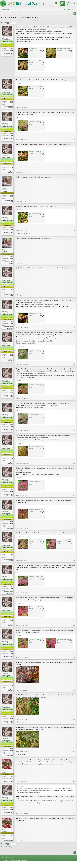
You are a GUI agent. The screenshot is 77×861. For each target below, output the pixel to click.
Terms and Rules (72, 859)
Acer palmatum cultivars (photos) (16, 20)
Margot (4, 188)
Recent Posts (5, 9)
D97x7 (20, 754)
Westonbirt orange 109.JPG (36, 350)
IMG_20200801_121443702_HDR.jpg (38, 213)
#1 (74, 75)
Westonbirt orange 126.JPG (36, 446)
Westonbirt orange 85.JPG (35, 151)
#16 (74, 560)
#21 (74, 719)
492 (12, 776)
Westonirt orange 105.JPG (35, 313)
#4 (74, 172)
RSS (75, 857)
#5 (74, 201)
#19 (74, 657)
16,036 (11, 48)
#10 (74, 364)
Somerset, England (8, 781)
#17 (74, 593)
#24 (74, 813)
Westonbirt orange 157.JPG (36, 540)
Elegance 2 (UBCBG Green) (7, 857)
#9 (74, 327)
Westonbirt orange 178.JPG (36, 576)
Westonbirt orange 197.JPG (36, 639)
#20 (74, 690)
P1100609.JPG (32, 48)
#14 (74, 495)
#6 (74, 230)
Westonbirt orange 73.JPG (35, 121)
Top (73, 857)
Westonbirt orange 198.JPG (64, 639)
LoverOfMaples (22, 233)
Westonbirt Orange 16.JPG (35, 60)
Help (66, 857)
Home (70, 857)
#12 (74, 430)
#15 (74, 528)
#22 (74, 751)
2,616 (11, 195)
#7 (74, 263)
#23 (74, 781)
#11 (74, 398)
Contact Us (61, 857)
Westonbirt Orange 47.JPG (35, 86)
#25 (74, 840)
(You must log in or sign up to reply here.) (66, 843)
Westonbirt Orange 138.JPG (36, 481)
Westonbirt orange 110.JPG (36, 384)
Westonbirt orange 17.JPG (63, 48)
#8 (74, 292)
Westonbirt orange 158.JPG (64, 540)
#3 (74, 139)
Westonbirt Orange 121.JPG (36, 414)
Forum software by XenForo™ (14, 859)
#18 (74, 625)
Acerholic (32, 20)
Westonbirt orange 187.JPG (36, 606)
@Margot (19, 206)
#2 (74, 107)
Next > (14, 22)
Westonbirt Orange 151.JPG (36, 509)
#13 (74, 463)
